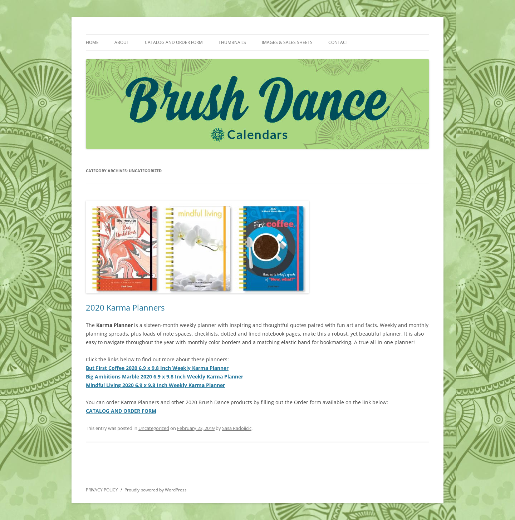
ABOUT (121, 42)
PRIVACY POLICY (102, 490)
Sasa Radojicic (236, 428)
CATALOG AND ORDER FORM (174, 42)
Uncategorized (153, 428)
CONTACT (338, 42)
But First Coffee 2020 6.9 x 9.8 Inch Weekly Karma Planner (157, 368)
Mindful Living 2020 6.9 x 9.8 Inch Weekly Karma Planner (155, 385)
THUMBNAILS (232, 42)
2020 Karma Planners (125, 307)
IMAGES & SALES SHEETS (287, 42)
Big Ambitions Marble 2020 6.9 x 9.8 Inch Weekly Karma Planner (164, 376)
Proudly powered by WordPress (155, 490)
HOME (92, 42)
